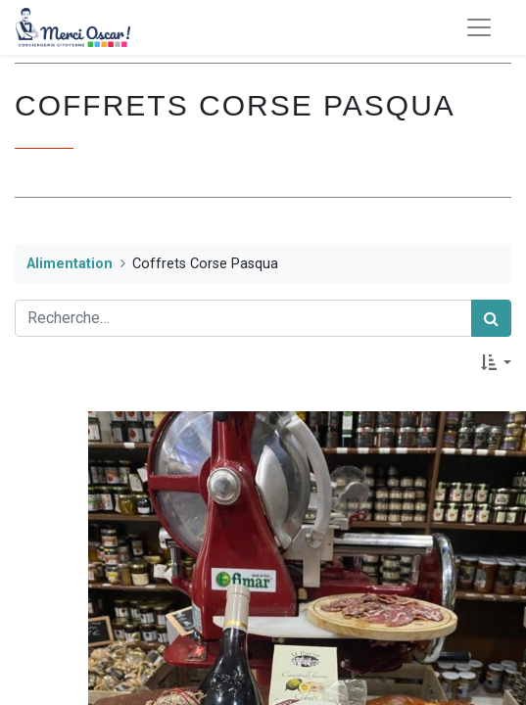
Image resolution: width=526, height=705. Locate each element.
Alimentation (69, 264)
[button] (496, 362)
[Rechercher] (491, 318)
